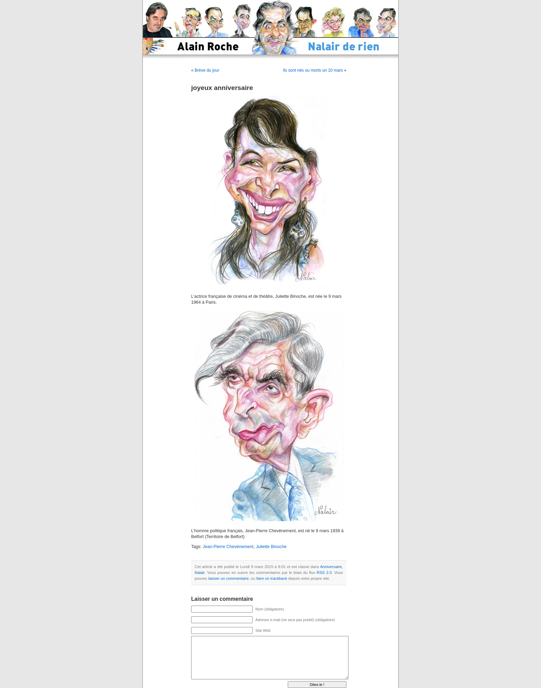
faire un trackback (271, 578)
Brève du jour (207, 70)
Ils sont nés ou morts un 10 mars (313, 70)
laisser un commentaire (228, 578)
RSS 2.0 (324, 572)
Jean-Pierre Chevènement (228, 546)
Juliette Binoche (271, 546)
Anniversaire (331, 567)
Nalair (200, 572)
